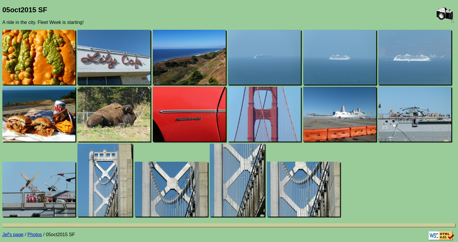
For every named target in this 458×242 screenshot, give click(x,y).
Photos (34, 234)
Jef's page (12, 234)
